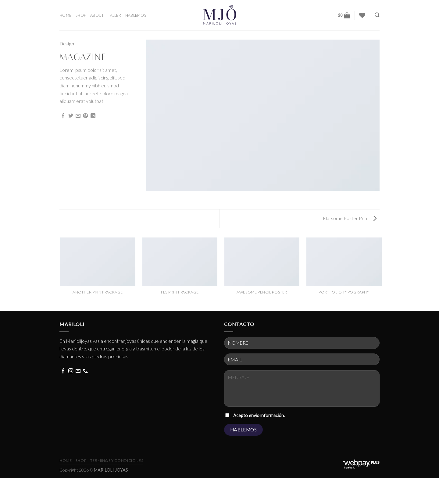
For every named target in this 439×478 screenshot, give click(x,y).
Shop (81, 460)
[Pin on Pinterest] (85, 116)
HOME (65, 15)
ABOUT (97, 15)
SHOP (81, 15)
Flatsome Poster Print (350, 218)
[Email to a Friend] (78, 116)
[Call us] (85, 371)
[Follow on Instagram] (70, 371)
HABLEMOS (135, 15)
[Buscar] (377, 15)
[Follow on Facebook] (63, 371)
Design (66, 43)
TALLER (114, 15)
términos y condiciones (116, 460)
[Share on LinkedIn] (93, 116)
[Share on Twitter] (70, 116)
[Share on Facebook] (63, 116)
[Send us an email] (78, 371)
